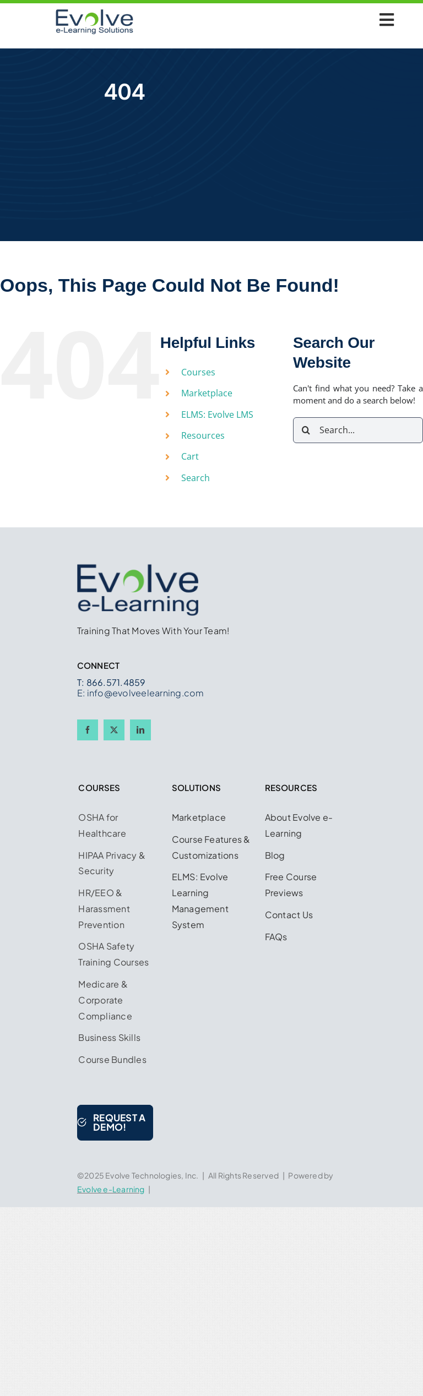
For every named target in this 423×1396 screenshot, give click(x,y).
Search (195, 478)
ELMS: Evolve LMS (217, 414)
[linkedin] (140, 729)
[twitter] (114, 729)
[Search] (306, 430)
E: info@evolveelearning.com (140, 693)
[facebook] (87, 729)
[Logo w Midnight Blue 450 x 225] (94, 12)
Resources (203, 435)
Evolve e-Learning (111, 1189)
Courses (198, 372)
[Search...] (358, 430)
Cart (190, 456)
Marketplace (206, 393)
